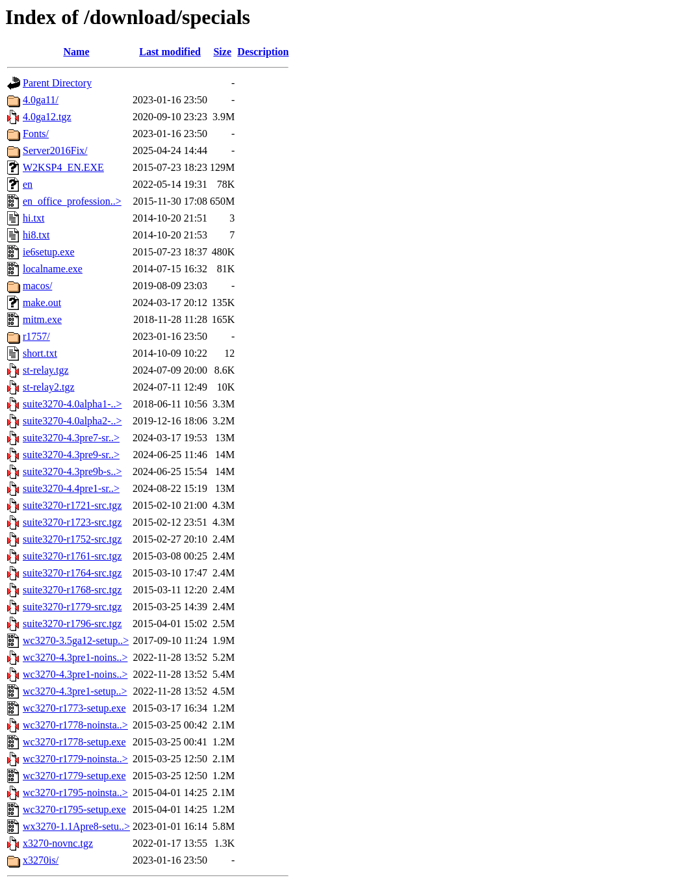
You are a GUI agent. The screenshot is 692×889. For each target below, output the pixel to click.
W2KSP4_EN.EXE (63, 167)
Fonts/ (36, 133)
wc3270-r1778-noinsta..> (75, 724)
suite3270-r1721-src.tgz (72, 505)
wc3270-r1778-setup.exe (74, 741)
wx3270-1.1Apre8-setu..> (76, 826)
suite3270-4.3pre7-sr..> (71, 437)
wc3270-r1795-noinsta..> (75, 792)
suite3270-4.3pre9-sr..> (71, 454)
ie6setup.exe (49, 251)
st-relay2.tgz (49, 387)
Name (77, 51)
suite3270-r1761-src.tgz (72, 555)
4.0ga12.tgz (47, 116)
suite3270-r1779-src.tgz (72, 606)
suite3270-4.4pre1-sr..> (71, 488)
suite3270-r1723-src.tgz (72, 522)
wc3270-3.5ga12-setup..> (76, 640)
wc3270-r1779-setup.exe (74, 775)
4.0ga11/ (40, 99)
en (27, 184)
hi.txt (33, 218)
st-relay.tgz (45, 370)
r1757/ (36, 336)
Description (262, 51)
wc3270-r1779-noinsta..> (75, 758)
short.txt (40, 353)
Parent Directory (57, 82)
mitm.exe (42, 319)
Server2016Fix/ (55, 150)
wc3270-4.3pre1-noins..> (75, 657)
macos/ (37, 285)
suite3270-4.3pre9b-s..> (72, 471)
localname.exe (53, 268)
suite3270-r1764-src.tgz (72, 572)
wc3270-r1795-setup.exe (74, 809)
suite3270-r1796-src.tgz (72, 623)
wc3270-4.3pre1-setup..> (75, 691)
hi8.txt (36, 234)
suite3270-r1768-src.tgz (72, 589)
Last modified (170, 51)
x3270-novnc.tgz (58, 843)
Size (222, 51)
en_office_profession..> (72, 201)
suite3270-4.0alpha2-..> (72, 420)
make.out (42, 302)
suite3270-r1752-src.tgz (72, 539)
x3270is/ (40, 860)
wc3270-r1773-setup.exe (74, 708)
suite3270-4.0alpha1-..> (72, 403)
